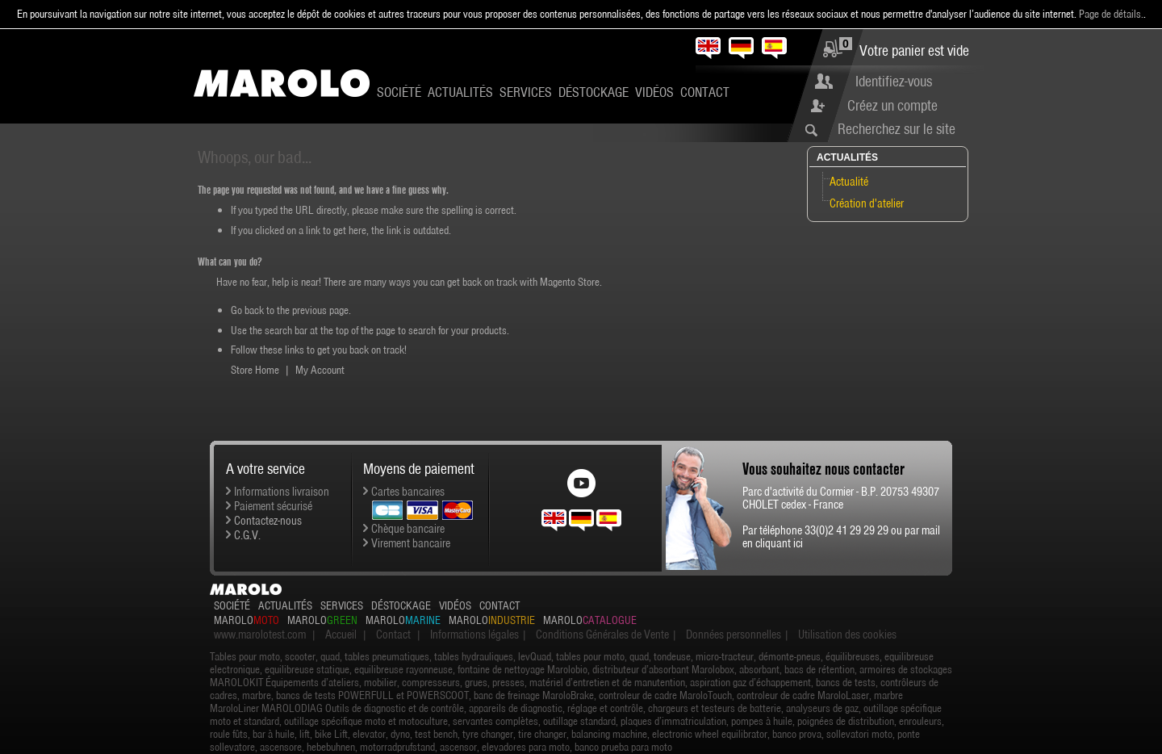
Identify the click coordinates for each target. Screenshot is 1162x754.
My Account (320, 369)
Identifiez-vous (893, 81)
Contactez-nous (268, 521)
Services (525, 92)
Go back (247, 310)
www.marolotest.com (260, 634)
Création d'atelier (867, 203)
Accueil (341, 634)
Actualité (849, 182)
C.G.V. (247, 535)
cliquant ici (779, 543)
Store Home (255, 369)
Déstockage (593, 92)
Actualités (460, 92)
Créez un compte (892, 105)
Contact (704, 92)
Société (399, 92)
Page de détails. (1111, 13)
